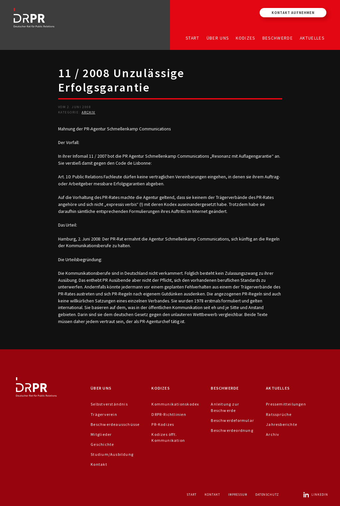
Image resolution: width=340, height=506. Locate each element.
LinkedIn (315, 494)
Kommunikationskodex (175, 404)
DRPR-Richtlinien (168, 414)
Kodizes (245, 38)
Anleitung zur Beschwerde (225, 407)
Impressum (237, 494)
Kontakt (99, 464)
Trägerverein (104, 414)
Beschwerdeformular (232, 420)
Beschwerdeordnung (232, 430)
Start (193, 38)
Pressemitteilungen (286, 404)
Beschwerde (277, 38)
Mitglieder (101, 434)
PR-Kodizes (162, 424)
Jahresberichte (281, 424)
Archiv (88, 112)
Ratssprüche (279, 414)
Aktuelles (312, 38)
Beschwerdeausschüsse (115, 424)
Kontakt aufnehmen (293, 12)
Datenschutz (267, 494)
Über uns (218, 38)
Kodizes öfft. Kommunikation (168, 437)
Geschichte (102, 444)
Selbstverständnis (109, 404)
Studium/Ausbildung (112, 454)
